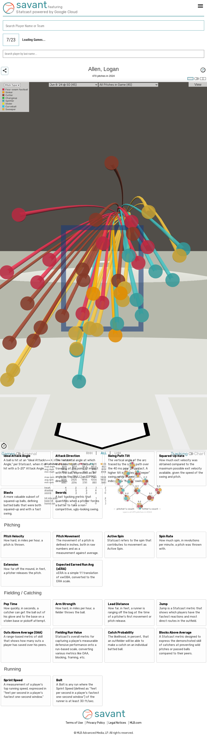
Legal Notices (118, 722)
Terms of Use (74, 722)
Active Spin (115, 536)
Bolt (59, 680)
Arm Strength (65, 604)
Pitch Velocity (14, 536)
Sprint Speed (13, 680)
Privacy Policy (96, 722)
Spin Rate (166, 536)
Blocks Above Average (175, 632)
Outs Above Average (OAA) (23, 632)
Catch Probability (120, 632)
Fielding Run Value (68, 632)
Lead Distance (118, 604)
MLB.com (136, 722)
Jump (163, 604)
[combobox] (103, 25)
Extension (11, 564)
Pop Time (10, 604)
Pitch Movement (68, 536)
